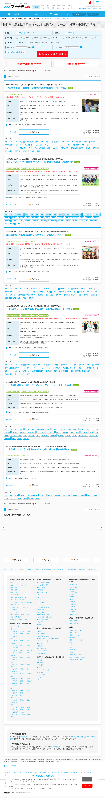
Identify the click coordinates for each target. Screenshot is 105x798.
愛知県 (28, 669)
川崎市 (20, 652)
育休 (83, 145)
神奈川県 (15, 648)
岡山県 (28, 690)
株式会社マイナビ (25, 737)
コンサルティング (43, 612)
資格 (71, 647)
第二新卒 (66, 214)
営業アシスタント (66, 365)
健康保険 (35, 220)
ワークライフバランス (11, 148)
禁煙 (69, 145)
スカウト (79, 14)
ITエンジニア (14, 595)
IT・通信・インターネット (45, 582)
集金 (33, 429)
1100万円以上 (74, 604)
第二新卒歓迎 (42, 633)
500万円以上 (73, 589)
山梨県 (22, 657)
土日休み (17, 371)
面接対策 (72, 650)
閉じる (87, 779)
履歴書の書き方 (74, 632)
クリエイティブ (15, 604)
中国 (53, 8)
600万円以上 (73, 592)
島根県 (22, 690)
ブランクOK (83, 220)
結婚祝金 (96, 217)
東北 (48, 5)
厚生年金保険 (64, 148)
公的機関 (40, 622)
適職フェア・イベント (76, 640)
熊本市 (28, 714)
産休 (42, 217)
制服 (6, 295)
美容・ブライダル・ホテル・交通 (20, 614)
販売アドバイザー (36, 289)
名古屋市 (29, 674)
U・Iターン (48, 145)
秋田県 (15, 633)
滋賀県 (15, 678)
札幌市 (18, 626)
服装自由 (40, 646)
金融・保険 (41, 609)
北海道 (42, 5)
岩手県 (22, 631)
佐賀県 (22, 707)
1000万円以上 (74, 602)
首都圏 (58, 5)
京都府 (22, 678)
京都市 (15, 683)
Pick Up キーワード (18, 773)
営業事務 (62, 429)
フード (40, 604)
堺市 (28, 683)
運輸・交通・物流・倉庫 (45, 617)
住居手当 (17, 151)
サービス (40, 597)
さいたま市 (22, 650)
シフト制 (89, 145)
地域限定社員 (93, 220)
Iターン (63, 145)
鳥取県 (15, 690)
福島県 (28, 633)
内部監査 (78, 142)
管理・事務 (14, 612)
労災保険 (80, 148)
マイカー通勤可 (42, 651)
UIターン (7, 217)
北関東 (53, 5)
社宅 (82, 217)
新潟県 (15, 657)
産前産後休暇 (90, 368)
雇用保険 (73, 148)
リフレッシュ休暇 (16, 435)
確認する (87, 785)
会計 (47, 142)
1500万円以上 (74, 614)
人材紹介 (40, 667)
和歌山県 (29, 681)
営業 (6, 142)
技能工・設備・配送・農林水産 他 (20, 607)
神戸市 (15, 686)
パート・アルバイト (43, 670)
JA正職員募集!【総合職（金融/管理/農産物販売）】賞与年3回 (36, 88)
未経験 (68, 220)
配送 (11, 495)
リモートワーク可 (43, 641)
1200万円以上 (74, 606)
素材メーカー (42, 587)
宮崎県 (28, 709)
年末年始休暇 (39, 148)
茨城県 (15, 640)
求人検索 (7, 773)
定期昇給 (82, 495)
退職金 (53, 217)
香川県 (22, 700)
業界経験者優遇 (9, 145)
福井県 (28, 664)
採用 (57, 142)
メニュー (97, 5)
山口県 (22, 693)
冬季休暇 (29, 148)
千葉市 (15, 650)
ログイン (90, 5)
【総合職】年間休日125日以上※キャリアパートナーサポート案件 (38, 385)
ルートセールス (24, 289)
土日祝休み (26, 371)
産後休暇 (68, 292)
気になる (93, 14)
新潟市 (15, 660)
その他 (40, 624)
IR (72, 142)
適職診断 (72, 652)
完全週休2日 (28, 145)
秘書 (55, 214)
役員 (39, 679)
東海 (43, 8)
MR (11, 289)
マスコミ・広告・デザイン (45, 607)
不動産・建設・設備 (43, 614)
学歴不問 (75, 289)
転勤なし (86, 142)
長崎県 (28, 707)
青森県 (15, 631)
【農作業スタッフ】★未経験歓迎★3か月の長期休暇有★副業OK (38, 449)
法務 (63, 142)
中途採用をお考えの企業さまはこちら (90, 8)
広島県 (15, 693)
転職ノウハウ (39, 14)
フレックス (19, 145)
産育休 (86, 295)
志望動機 (72, 637)
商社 (39, 595)
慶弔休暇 (25, 151)
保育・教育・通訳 (16, 617)
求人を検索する (17, 14)
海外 (69, 8)
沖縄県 (22, 712)
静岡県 (22, 669)
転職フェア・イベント (61, 14)
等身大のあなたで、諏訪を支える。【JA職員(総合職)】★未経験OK (39, 162)
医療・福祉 (14, 587)
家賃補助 (41, 292)
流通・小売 (41, 602)
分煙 (53, 292)
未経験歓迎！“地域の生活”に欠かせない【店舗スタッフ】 (34, 235)
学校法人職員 (29, 142)
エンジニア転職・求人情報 (77, 657)
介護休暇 (20, 295)
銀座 (6, 429)
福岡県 (15, 707)
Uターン (56, 145)
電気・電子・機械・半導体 (18, 597)
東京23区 (29, 650)
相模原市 (29, 652)
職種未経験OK (74, 621)
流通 (16, 289)
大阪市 (22, 683)
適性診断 (72, 642)
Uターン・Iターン (75, 645)
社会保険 (55, 148)
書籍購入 (14, 220)
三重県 (15, 671)
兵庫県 (15, 681)
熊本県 (15, 709)
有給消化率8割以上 (43, 636)
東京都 (28, 645)
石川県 (22, 664)
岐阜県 (15, 669)
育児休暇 (95, 148)
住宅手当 (60, 217)
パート (74, 435)
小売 (21, 365)
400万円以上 (73, 587)
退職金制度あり (42, 653)
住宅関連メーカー (43, 590)
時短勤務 (88, 217)
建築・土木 (14, 592)
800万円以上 (73, 597)
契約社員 (40, 662)
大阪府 (28, 678)
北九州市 (22, 714)
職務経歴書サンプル (75, 630)
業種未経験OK (74, 623)
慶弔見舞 (74, 220)
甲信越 (36, 7)
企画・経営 (14, 590)
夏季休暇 (22, 148)
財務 (42, 142)
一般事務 (48, 214)
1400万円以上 (74, 611)
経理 (26, 214)
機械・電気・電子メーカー (45, 585)
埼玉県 (15, 645)
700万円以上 (73, 594)
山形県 (22, 633)
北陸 (69, 5)
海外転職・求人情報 (75, 654)
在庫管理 (62, 289)
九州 (64, 8)
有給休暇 (47, 148)
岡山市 (15, 695)
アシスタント (89, 429)
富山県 (15, 664)
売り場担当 (47, 289)
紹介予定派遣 (42, 675)
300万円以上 (73, 584)
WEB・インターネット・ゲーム (20, 619)
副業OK (40, 643)
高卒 (6, 223)
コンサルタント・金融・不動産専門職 (21, 602)
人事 (44, 365)
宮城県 (28, 631)
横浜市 (15, 652)
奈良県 (22, 681)
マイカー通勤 (38, 145)
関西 (48, 8)
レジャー (40, 600)
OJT (21, 220)
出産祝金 (7, 220)
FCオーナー (41, 677)
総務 (52, 142)
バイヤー (55, 289)
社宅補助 (34, 292)
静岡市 (15, 674)
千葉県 (20, 645)
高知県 (15, 702)
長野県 (38, 151)
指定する (21, 33)
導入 (21, 142)
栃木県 (22, 640)
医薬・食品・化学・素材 (18, 600)
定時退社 (93, 142)
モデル (27, 429)
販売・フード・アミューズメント (20, 585)
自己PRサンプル (74, 635)
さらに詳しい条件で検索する (16, 52)
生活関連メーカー (43, 592)
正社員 (88, 148)
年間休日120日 (56, 371)
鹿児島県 (15, 712)
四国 (58, 8)
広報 (68, 142)
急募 (60, 214)
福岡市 (15, 714)
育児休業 (81, 292)
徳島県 (15, 700)
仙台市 (15, 636)
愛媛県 (28, 700)
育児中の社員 (8, 151)
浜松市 (22, 674)
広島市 (22, 695)
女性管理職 (76, 145)
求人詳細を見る (11, 132)
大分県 (22, 709)
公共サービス (13, 142)
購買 (36, 142)
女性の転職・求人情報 (76, 659)
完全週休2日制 (42, 648)
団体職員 (27, 365)
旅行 (11, 214)
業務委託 (40, 665)
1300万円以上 (74, 609)
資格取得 (21, 217)
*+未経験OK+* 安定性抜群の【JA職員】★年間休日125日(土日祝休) (39, 309)
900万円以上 (73, 599)
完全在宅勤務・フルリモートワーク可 (48, 638)
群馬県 (28, 640)
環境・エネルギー (43, 619)
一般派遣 (40, 672)
